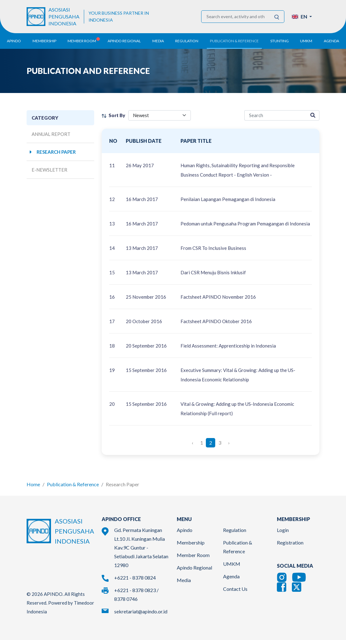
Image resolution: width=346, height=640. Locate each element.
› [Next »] (229, 443)
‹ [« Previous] (192, 443)
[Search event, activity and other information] (235, 17)
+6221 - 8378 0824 (135, 578)
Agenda (331, 41)
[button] (302, 17)
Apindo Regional (194, 567)
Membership (191, 542)
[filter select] (159, 115)
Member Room (193, 555)
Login (283, 530)
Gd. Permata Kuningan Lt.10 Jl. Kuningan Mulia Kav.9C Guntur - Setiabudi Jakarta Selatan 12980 (141, 547)
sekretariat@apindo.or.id (140, 611)
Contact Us (235, 589)
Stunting (279, 41)
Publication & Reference (73, 484)
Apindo (184, 530)
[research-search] (275, 115)
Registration (290, 542)
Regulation (234, 530)
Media (184, 580)
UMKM (231, 564)
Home (33, 484)
